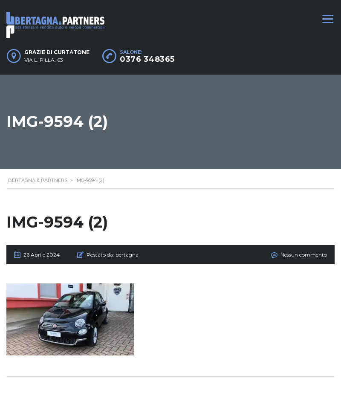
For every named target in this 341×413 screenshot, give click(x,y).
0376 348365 (147, 59)
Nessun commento (303, 254)
